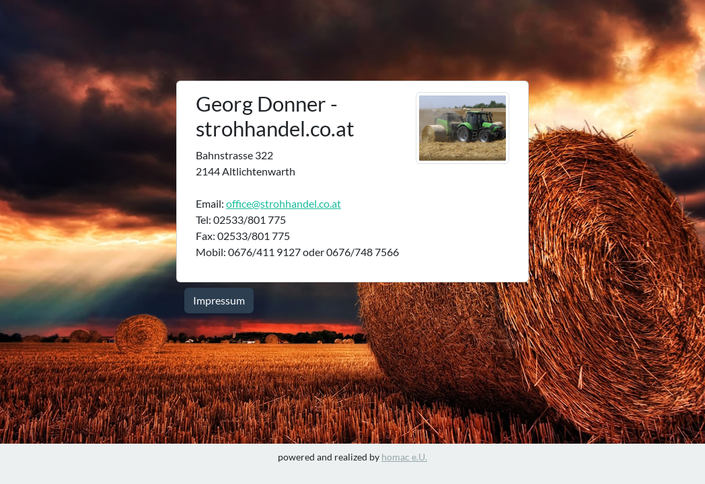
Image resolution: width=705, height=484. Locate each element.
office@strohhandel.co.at (283, 203)
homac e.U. (404, 456)
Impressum (219, 300)
